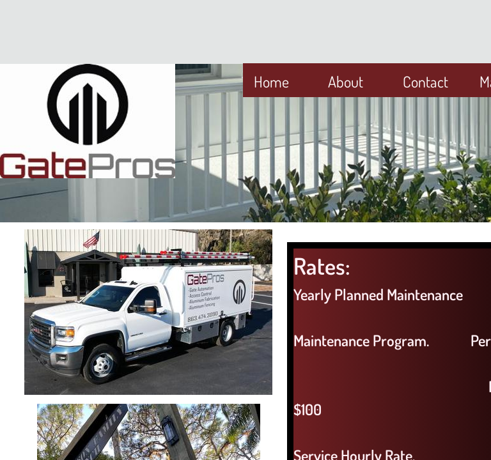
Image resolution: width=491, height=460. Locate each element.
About (345, 81)
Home (271, 81)
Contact (425, 81)
